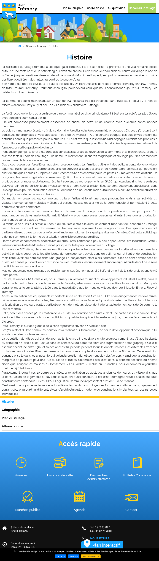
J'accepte (60, 556)
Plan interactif (106, 545)
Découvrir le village (36, 46)
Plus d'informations (91, 556)
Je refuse (74, 556)
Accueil (19, 46)
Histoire (56, 46)
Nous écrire (99, 538)
